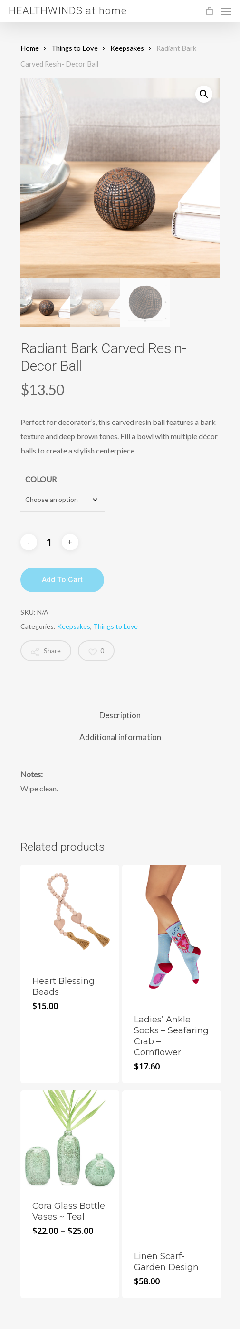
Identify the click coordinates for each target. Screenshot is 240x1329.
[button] (203, 94)
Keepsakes (127, 48)
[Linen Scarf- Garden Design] (171, 1164)
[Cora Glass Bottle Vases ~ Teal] (70, 1139)
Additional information (120, 737)
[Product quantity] (49, 542)
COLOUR (41, 478)
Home (29, 48)
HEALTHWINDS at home (68, 11)
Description (120, 715)
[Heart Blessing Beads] (70, 914)
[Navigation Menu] (226, 11)
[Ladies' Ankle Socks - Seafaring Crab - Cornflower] (171, 933)
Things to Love (74, 48)
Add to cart (62, 579)
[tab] (120, 715)
